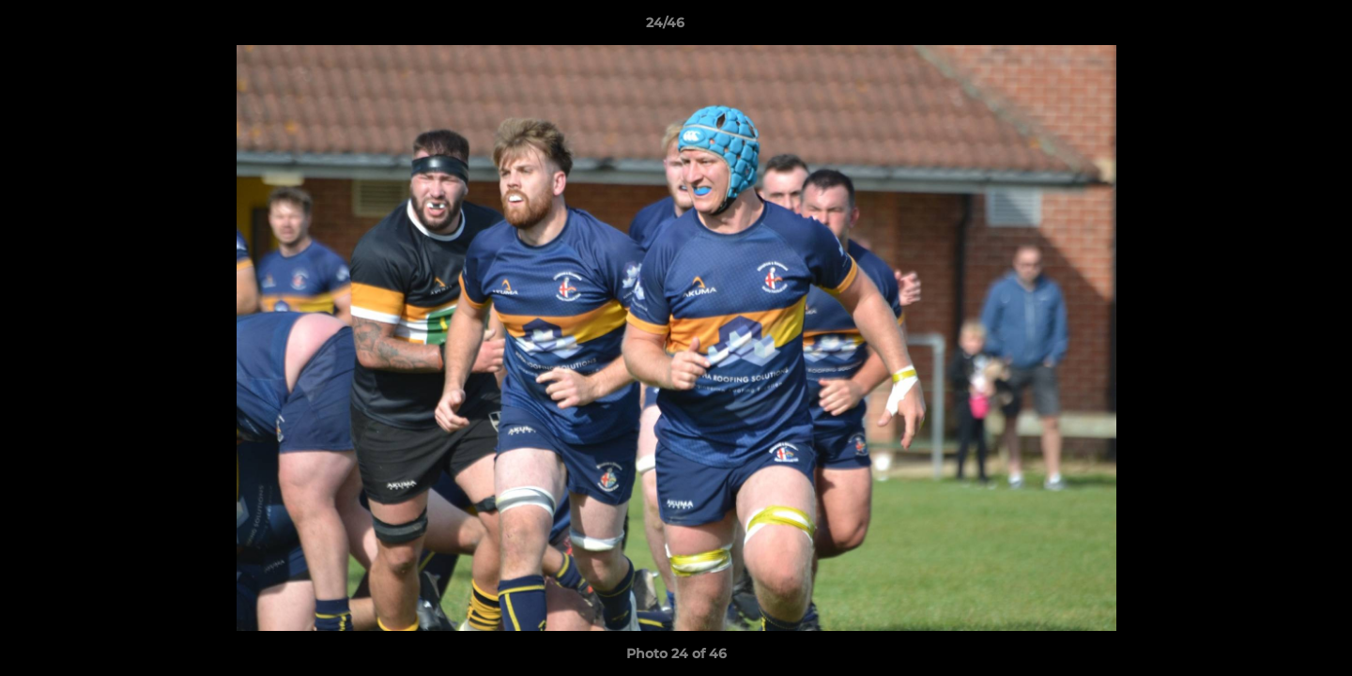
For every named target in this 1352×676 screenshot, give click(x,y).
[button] (1273, 27)
